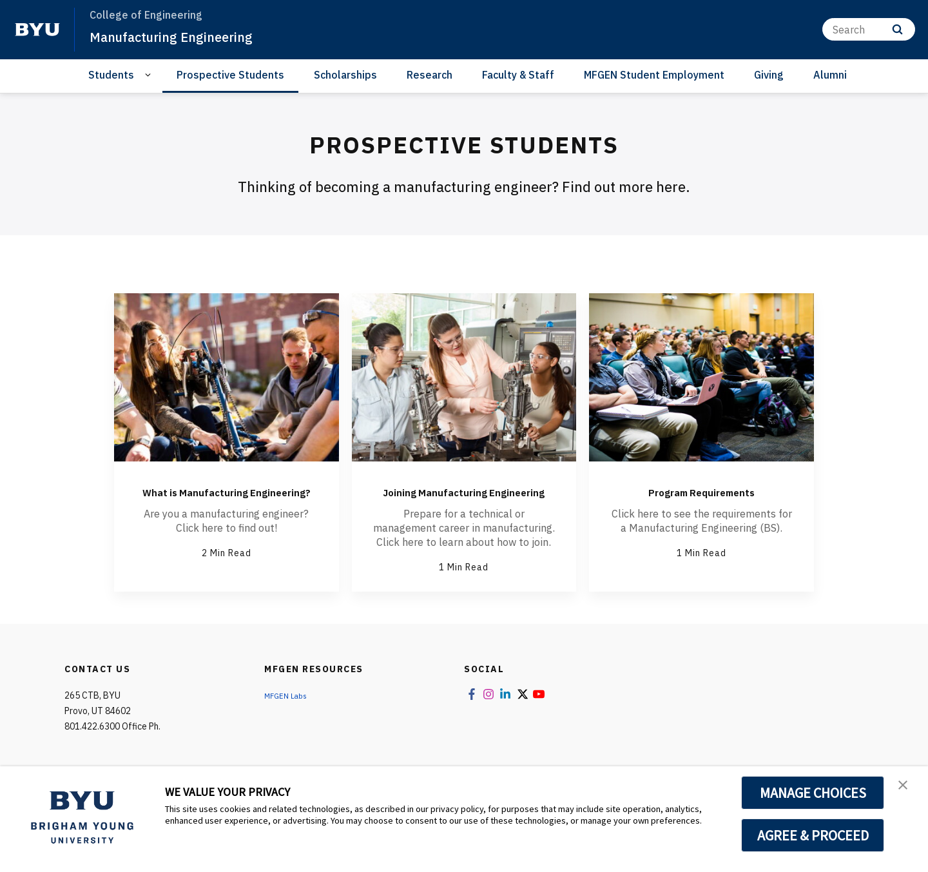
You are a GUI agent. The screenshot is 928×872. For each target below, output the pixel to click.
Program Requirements (701, 490)
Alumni (830, 74)
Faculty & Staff (518, 74)
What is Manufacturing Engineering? (226, 500)
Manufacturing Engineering (187, 36)
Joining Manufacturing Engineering (464, 500)
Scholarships (345, 74)
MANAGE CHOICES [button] (813, 793)
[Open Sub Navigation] (150, 75)
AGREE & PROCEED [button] (813, 835)
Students (111, 74)
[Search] (868, 29)
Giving (769, 74)
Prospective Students (230, 74)
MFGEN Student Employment (654, 74)
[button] (907, 789)
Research (429, 74)
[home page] (37, 29)
